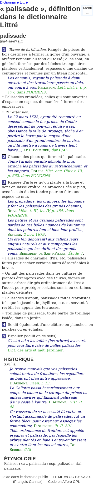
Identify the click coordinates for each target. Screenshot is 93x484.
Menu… (87, 10)
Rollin (37, 171)
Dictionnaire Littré (14, 2)
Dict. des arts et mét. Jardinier (35, 350)
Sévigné (14, 234)
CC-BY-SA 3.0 (80, 477)
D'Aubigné (18, 383)
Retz (11, 211)
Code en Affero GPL (64, 481)
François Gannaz (27, 481)
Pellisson (46, 87)
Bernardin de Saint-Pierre (43, 253)
